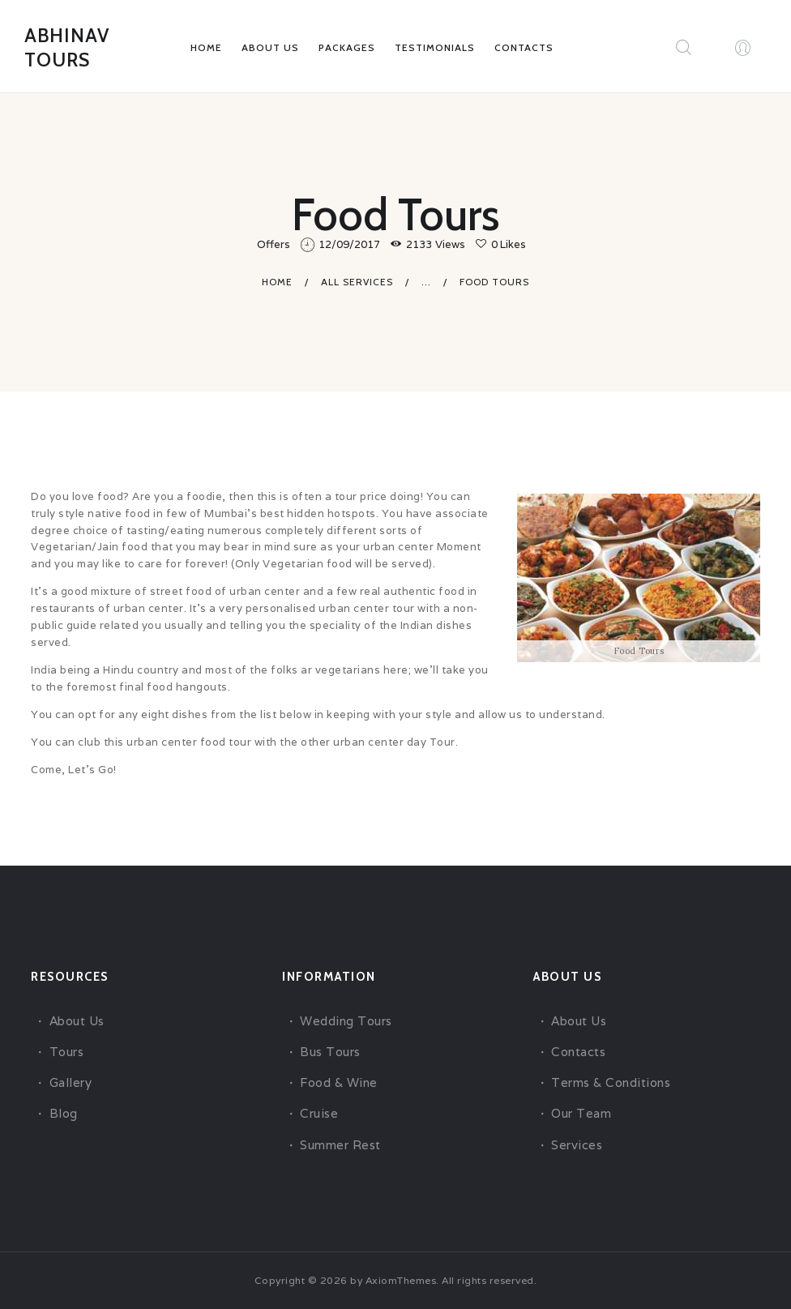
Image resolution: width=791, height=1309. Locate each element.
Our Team (581, 1113)
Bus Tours (330, 1051)
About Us (77, 1020)
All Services (357, 281)
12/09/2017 (349, 244)
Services (576, 1144)
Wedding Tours (346, 1020)
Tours (66, 1051)
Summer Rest (340, 1144)
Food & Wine (339, 1082)
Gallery (70, 1082)
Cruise (319, 1113)
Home (277, 281)
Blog (63, 1113)
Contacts (578, 1051)
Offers (273, 244)
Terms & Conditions (610, 1082)
